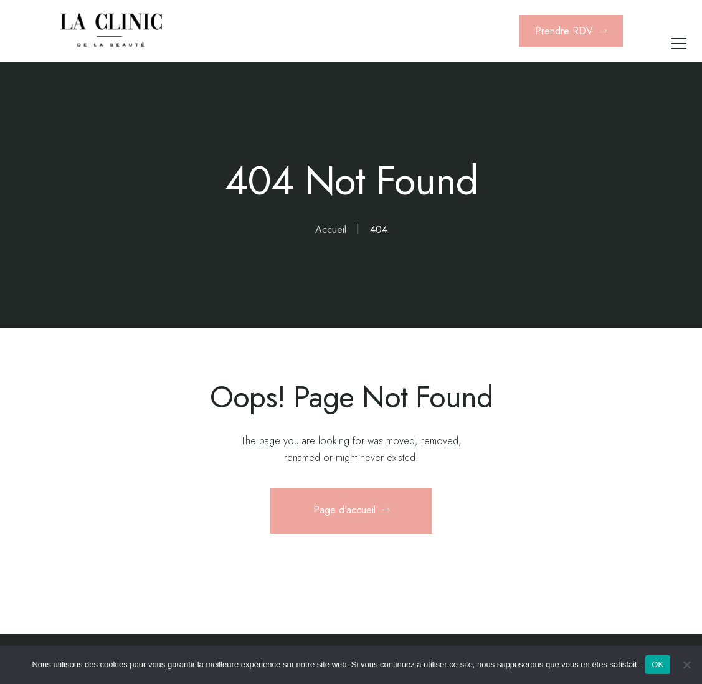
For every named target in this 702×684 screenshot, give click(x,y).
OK (657, 664)
